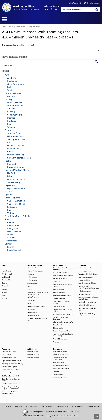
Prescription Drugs (15, 167)
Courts (8, 130)
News (11, 27)
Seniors (10, 234)
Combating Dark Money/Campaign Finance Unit (88, 287)
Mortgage (11, 121)
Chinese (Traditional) (16, 203)
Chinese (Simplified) (16, 200)
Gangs (10, 151)
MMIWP (8, 191)
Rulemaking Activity (33, 315)
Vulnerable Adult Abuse (86, 305)
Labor (9, 176)
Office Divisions (32, 277)
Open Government (15, 84)
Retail (9, 124)
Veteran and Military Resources (63, 314)
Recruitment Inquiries (60, 378)
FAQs (29, 303)
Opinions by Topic (33, 354)
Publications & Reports (9, 367)
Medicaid (11, 164)
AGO (7, 74)
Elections (11, 96)
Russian (10, 210)
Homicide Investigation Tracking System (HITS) (63, 335)
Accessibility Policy (32, 406)
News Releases (21, 27)
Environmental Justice (85, 277)
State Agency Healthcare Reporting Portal (10, 393)
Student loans (11, 240)
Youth (10, 90)
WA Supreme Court (16, 139)
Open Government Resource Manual (11, 380)
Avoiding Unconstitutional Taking (12, 364)
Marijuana (12, 81)
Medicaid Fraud (14, 231)
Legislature (10, 185)
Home (4, 27)
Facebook (5, 286)
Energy (10, 246)
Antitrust (11, 108)
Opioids (8, 194)
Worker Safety (13, 182)
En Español (12, 207)
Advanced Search (8, 65)
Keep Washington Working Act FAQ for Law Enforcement (12, 388)
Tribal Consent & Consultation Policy (37, 319)
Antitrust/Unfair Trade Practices (63, 275)
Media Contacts (7, 268)
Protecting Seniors (59, 292)
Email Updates (6, 280)
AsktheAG (11, 78)
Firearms (56, 342)
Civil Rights (10, 99)
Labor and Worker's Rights (17, 170)
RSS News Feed (7, 274)
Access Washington (78, 406)
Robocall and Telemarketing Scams (87, 309)
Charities (11, 222)
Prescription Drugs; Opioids (17, 216)
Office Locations (32, 280)
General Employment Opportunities (60, 358)
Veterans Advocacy (84, 294)
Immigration (12, 228)
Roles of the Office (33, 297)
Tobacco (11, 127)
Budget (29, 286)
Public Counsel (14, 250)
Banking (11, 111)
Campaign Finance (13, 93)
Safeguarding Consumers (61, 272)
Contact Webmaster (93, 406)
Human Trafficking (15, 154)
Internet (11, 117)
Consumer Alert (14, 114)
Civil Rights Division (59, 298)
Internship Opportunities (61, 369)
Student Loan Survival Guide (11, 370)
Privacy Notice (32, 312)
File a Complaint (7, 354)
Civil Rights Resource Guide (11, 376)
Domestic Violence (15, 145)
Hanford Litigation (59, 306)
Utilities (8, 243)
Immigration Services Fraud (87, 302)
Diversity (56, 372)
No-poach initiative (16, 179)
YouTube (4, 298)
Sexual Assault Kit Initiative (87, 283)
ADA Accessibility (75, 3)
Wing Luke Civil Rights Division (88, 274)
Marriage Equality (15, 102)
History (29, 289)
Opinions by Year (32, 351)
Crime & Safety (58, 325)
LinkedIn (4, 292)
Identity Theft (13, 225)
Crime (7, 142)
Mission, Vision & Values (35, 271)
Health (8, 160)
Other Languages (91, 3)
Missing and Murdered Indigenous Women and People (88, 314)
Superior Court (14, 133)
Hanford (11, 173)
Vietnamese (12, 213)
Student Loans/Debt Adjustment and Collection (88, 298)
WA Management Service (61, 365)
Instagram (5, 289)
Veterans (11, 237)
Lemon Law (56, 281)
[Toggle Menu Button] (4, 19)
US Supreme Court (15, 136)
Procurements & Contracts (35, 306)
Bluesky (4, 283)
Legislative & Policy (16, 188)
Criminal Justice (58, 328)
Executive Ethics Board (9, 358)
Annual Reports (32, 283)
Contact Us (31, 274)
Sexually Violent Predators (19, 157)
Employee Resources (47, 406)
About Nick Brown (33, 268)
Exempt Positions (58, 363)
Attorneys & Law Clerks (60, 354)
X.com (4, 295)
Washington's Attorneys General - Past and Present (37, 293)
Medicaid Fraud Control (60, 278)
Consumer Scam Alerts (9, 351)
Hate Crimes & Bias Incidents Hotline (62, 310)
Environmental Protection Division (61, 302)
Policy (10, 87)
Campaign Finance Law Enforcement (60, 318)
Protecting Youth (58, 289)
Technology (31, 309)
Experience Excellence (60, 351)
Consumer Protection (14, 105)
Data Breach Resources (9, 384)
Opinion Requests (33, 358)
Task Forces (31, 300)
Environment (13, 148)
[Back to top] (96, 416)
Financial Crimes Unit (60, 339)
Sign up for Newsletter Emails (11, 361)
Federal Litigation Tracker (86, 268)
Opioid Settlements (84, 291)
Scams (7, 219)
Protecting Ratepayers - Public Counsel (62, 285)
